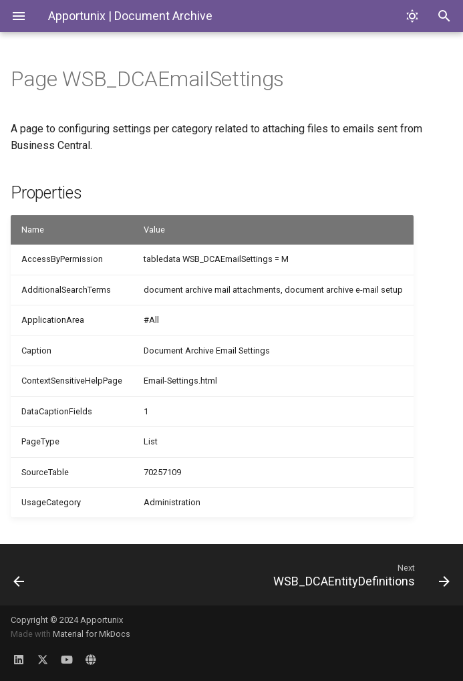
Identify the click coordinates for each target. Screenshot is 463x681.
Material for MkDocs (91, 634)
